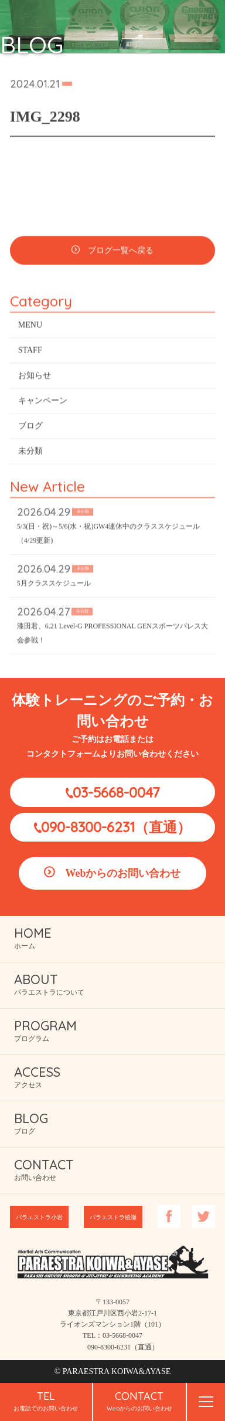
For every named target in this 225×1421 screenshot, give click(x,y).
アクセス (37, 1076)
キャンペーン (42, 402)
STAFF (30, 351)
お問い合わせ (44, 1169)
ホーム (33, 937)
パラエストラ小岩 (39, 1217)
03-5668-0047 (116, 792)
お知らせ (34, 376)
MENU (30, 326)
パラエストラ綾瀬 (113, 1217)
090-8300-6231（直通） (116, 827)
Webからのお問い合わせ (122, 873)
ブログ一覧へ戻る (121, 251)
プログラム (45, 1030)
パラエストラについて (49, 983)
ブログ (30, 427)
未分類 (30, 452)
